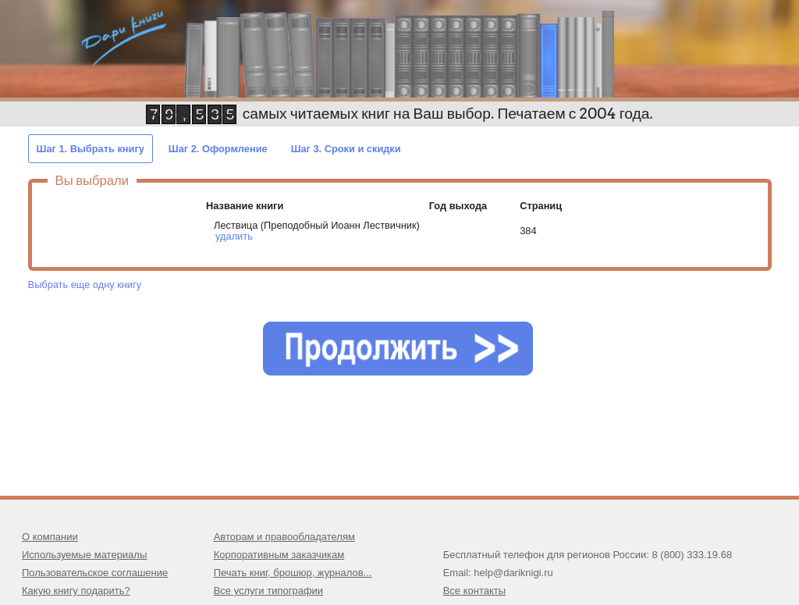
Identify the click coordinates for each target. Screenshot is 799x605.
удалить (234, 236)
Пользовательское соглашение (95, 572)
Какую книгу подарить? (76, 590)
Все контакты (474, 590)
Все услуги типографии (268, 590)
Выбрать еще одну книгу (84, 284)
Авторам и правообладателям (284, 537)
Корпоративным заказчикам (279, 555)
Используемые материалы (84, 555)
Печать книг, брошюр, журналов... (293, 572)
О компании (50, 537)
